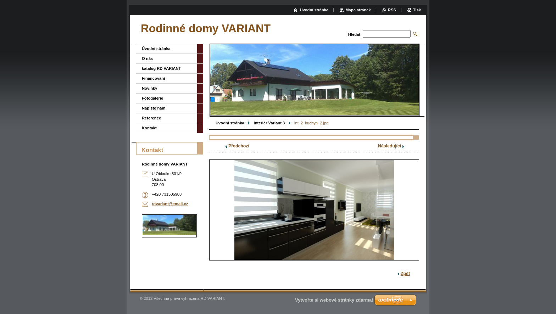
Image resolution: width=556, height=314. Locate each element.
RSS (392, 10)
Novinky (149, 88)
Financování (153, 78)
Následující (389, 146)
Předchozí (238, 146)
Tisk (417, 10)
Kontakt (149, 128)
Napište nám (154, 108)
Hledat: (355, 34)
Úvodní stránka (230, 123)
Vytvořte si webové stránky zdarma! (334, 300)
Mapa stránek (358, 10)
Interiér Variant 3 (269, 123)
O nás (147, 58)
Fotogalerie (152, 98)
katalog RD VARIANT (161, 68)
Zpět (405, 273)
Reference (151, 118)
